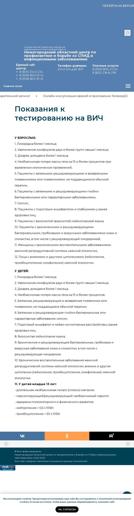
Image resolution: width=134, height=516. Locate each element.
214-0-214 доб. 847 (72, 67)
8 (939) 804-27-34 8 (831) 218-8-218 (105, 69)
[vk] (22, 436)
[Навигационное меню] (128, 86)
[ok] (67, 436)
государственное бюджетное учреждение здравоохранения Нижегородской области (45, 48)
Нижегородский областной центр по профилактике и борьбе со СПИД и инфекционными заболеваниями (60, 55)
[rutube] (111, 436)
